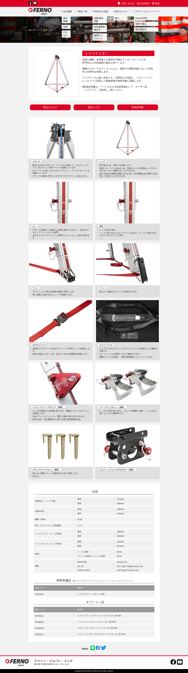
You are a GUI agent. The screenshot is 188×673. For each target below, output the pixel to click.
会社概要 (66, 11)
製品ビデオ (94, 107)
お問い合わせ (125, 3)
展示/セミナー (120, 11)
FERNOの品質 (99, 11)
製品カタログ (50, 107)
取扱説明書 (138, 107)
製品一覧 (81, 11)
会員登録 (143, 3)
